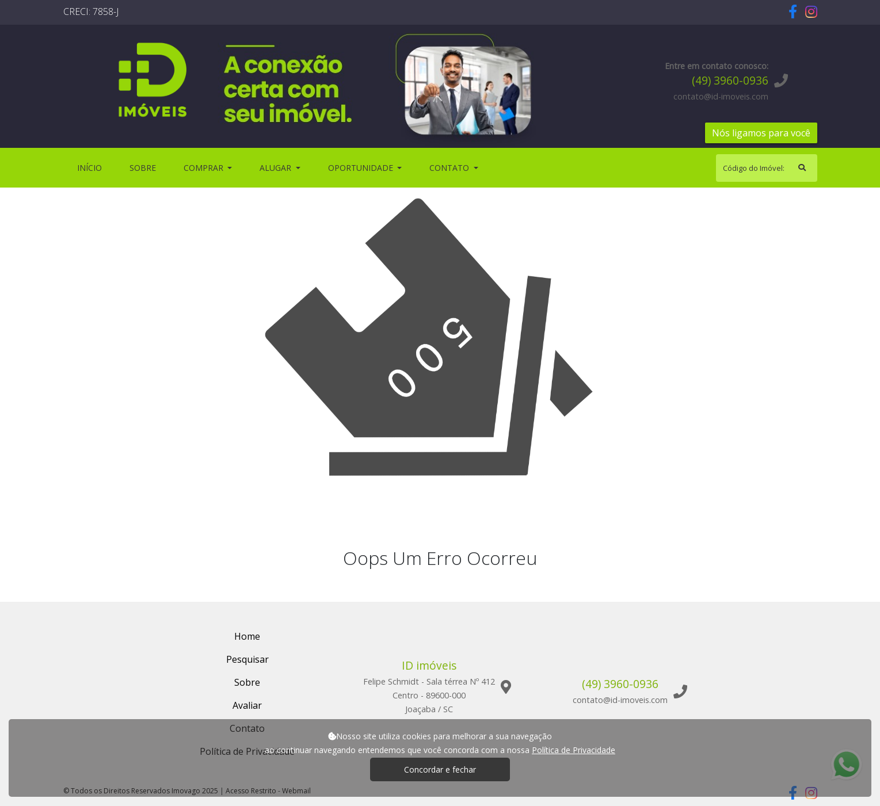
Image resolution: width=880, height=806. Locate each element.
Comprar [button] (205, 167)
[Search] (766, 168)
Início (91, 167)
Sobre (145, 167)
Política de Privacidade (573, 749)
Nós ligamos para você (761, 133)
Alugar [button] (277, 167)
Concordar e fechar (440, 769)
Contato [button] (450, 167)
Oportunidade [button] (361, 167)
